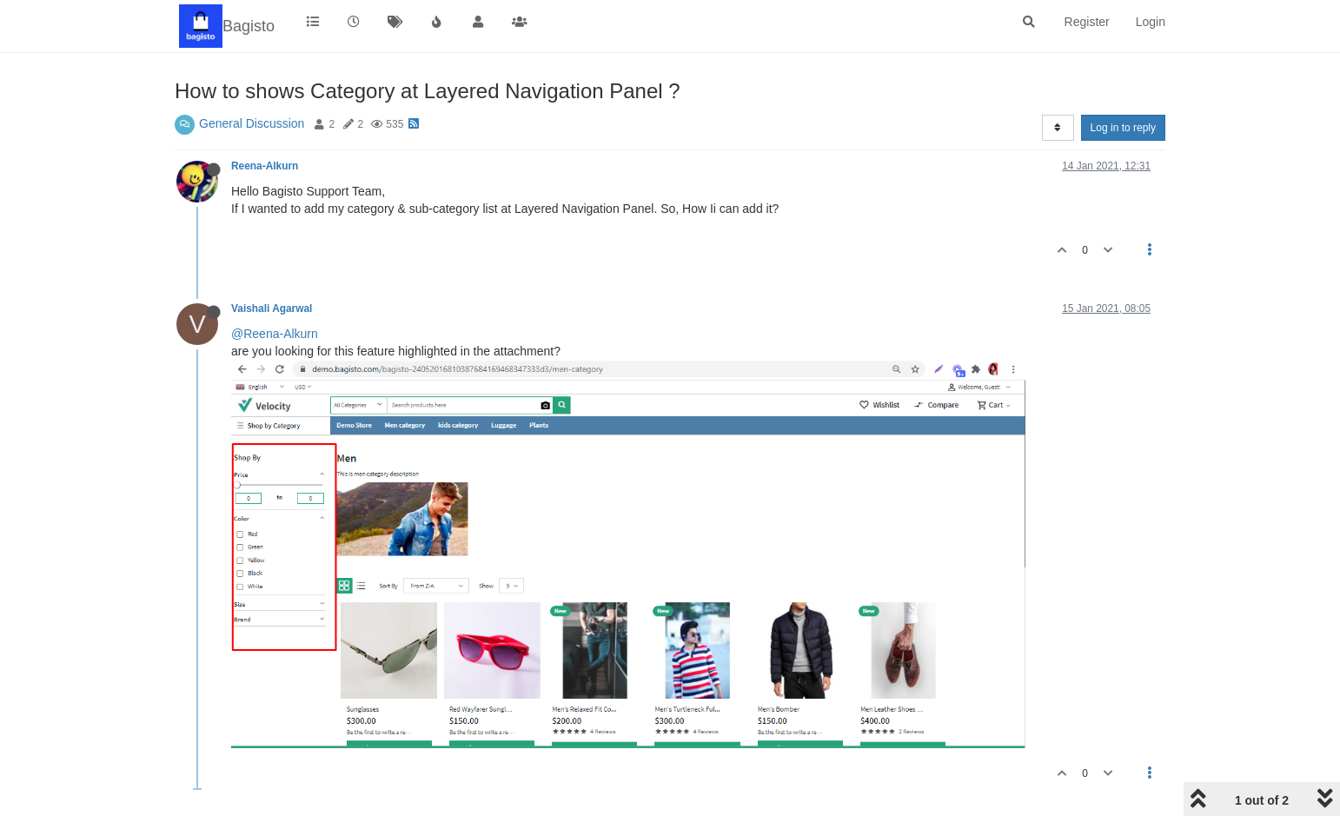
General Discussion (251, 123)
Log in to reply (1123, 128)
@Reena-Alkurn (274, 334)
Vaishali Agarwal (271, 308)
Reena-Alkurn (264, 166)
